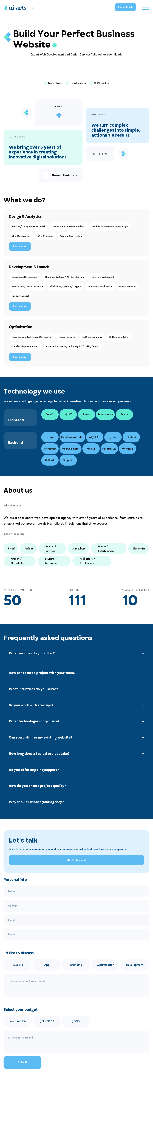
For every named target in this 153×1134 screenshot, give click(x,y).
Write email (76, 860)
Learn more (20, 246)
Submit (22, 1062)
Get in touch (125, 7)
